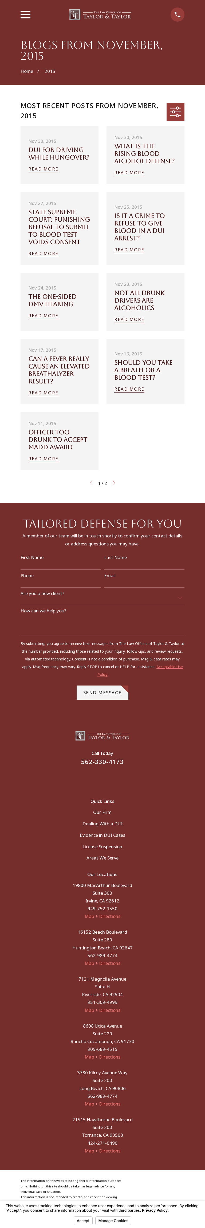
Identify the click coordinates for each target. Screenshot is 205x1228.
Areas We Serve (102, 858)
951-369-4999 (102, 1002)
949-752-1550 (102, 908)
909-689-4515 (102, 1049)
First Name (32, 557)
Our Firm (102, 812)
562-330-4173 (102, 762)
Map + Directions (102, 916)
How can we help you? (43, 610)
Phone (27, 575)
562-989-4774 (102, 955)
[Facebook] (95, 778)
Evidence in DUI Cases (102, 835)
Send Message (105, 691)
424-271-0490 (102, 1143)
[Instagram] (110, 778)
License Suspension (102, 846)
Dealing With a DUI (102, 824)
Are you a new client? (42, 593)
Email (110, 575)
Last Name (115, 557)
